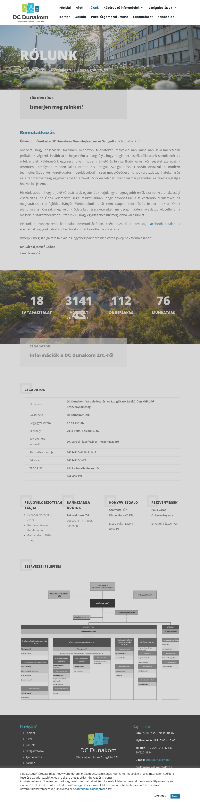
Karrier (64, 17)
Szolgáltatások (160, 8)
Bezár (175, 796)
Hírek (80, 8)
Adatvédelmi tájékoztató (89, 789)
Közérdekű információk (122, 8)
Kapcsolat (166, 17)
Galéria (80, 17)
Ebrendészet (143, 17)
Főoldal (65, 8)
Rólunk (93, 8)
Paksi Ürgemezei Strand (109, 17)
